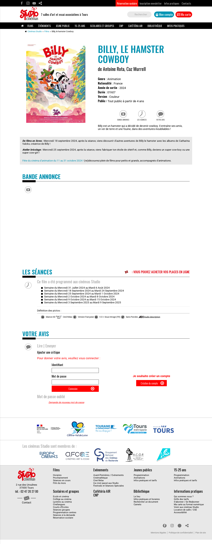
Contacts (186, 3)
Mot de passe (59, 379)
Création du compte (149, 386)
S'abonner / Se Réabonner (186, 506)
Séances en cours (62, 485)
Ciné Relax (98, 485)
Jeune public (63, 26)
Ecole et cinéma (61, 500)
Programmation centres (64, 516)
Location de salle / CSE (185, 514)
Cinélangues (59, 508)
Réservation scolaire (127, 3)
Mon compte (166, 14)
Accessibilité (180, 516)
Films (30, 26)
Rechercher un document (146, 506)
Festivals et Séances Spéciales (108, 490)
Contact (26, 507)
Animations (139, 482)
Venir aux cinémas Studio (186, 511)
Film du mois (59, 487)
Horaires (57, 479)
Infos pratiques (171, 3)
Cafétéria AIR (135, 26)
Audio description (152, 318)
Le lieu (137, 500)
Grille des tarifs (181, 503)
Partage (40, 3)
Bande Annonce (122, 120)
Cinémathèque (100, 482)
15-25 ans (80, 26)
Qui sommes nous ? (183, 500)
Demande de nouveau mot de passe (66, 407)
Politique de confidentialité (181, 537)
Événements (44, 26)
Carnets (137, 508)
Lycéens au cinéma (62, 506)
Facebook (22, 3)
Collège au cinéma (62, 503)
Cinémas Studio (35, 31)
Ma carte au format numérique (189, 508)
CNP (121, 26)
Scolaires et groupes (102, 26)
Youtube (34, 3)
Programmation (141, 479)
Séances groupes (61, 514)
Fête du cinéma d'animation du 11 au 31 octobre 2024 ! (53, 161)
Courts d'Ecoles (61, 511)
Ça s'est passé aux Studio (106, 487)
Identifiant (57, 366)
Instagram (28, 3)
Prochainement (60, 482)
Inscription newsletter (151, 3)
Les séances (142, 120)
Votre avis (162, 120)
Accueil (22, 25)
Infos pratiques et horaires (147, 503)
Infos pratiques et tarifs (145, 485)
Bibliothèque (155, 26)
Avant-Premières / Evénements (108, 479)
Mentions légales (158, 537)
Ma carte (186, 14)
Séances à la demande (64, 519)
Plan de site (200, 537)
